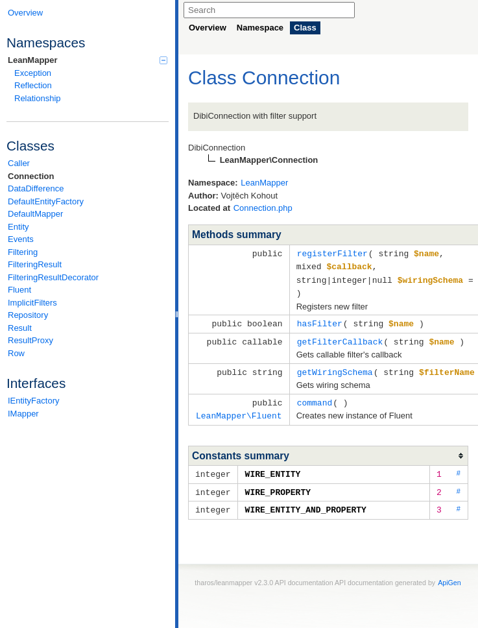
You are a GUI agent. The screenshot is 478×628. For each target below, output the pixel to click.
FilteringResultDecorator (53, 277)
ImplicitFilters (32, 303)
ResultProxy (30, 340)
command (315, 398)
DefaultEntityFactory (46, 201)
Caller (19, 163)
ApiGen (449, 575)
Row (16, 353)
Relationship (37, 98)
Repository (28, 315)
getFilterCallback (340, 338)
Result (20, 328)
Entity (18, 227)
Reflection (33, 85)
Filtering (23, 252)
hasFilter (319, 320)
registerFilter (332, 253)
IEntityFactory (33, 400)
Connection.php (263, 208)
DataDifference (36, 188)
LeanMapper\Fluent (239, 410)
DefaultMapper (35, 214)
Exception (32, 73)
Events (21, 239)
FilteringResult (35, 264)
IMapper (23, 413)
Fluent (19, 290)
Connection (31, 176)
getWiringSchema (335, 368)
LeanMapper (87, 60)
